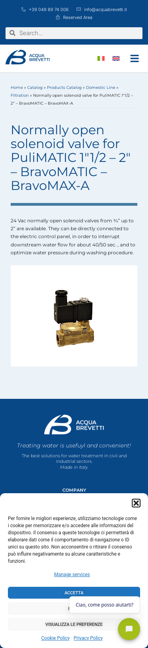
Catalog (35, 87)
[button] (136, 503)
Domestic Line (100, 87)
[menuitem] (101, 58)
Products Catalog (64, 87)
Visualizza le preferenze (74, 624)
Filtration (20, 95)
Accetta (73, 592)
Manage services (72, 574)
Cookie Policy (55, 638)
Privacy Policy (88, 638)
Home (17, 87)
